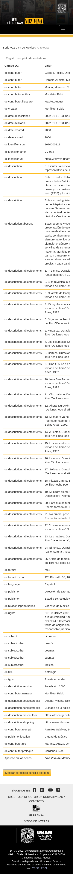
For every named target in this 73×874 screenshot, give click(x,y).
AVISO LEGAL (40, 868)
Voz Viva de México (58, 758)
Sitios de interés (36, 821)
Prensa (36, 815)
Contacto (36, 801)
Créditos (15, 796)
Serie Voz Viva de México (19, 47)
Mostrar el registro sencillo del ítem (27, 772)
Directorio (32, 796)
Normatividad (53, 796)
